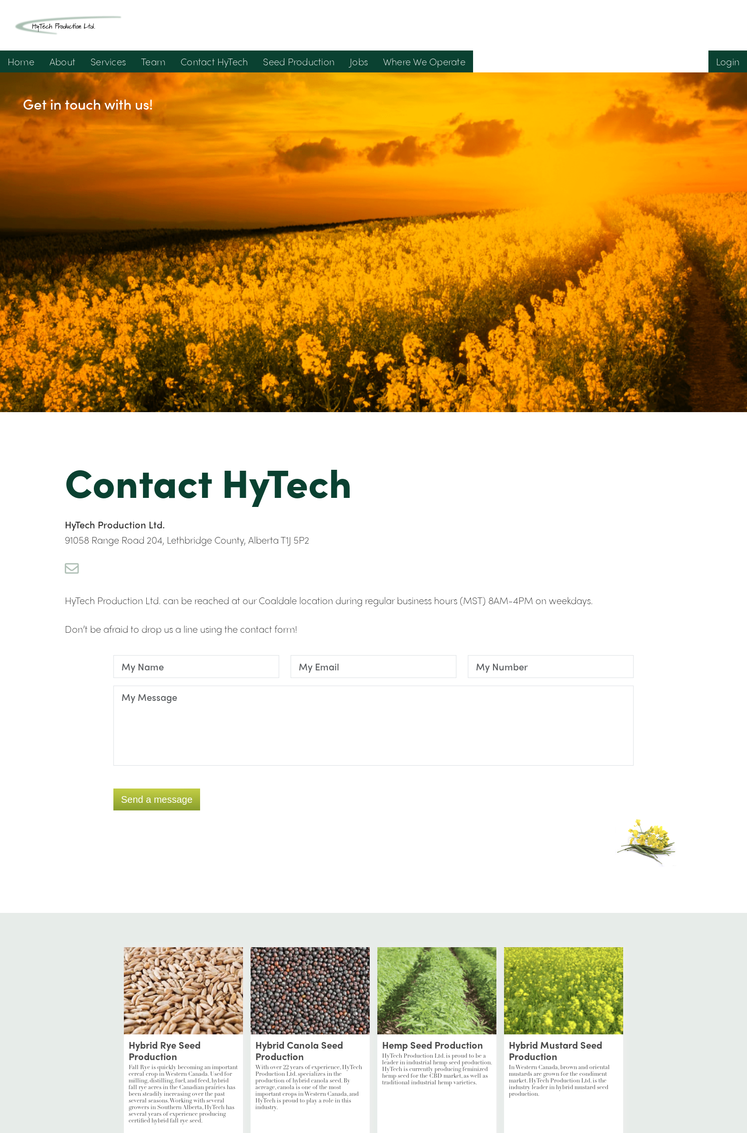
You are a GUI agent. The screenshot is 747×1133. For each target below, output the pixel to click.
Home (21, 61)
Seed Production (298, 61)
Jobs (359, 61)
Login (727, 61)
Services (108, 61)
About (62, 61)
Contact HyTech (214, 61)
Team (153, 61)
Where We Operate (424, 61)
